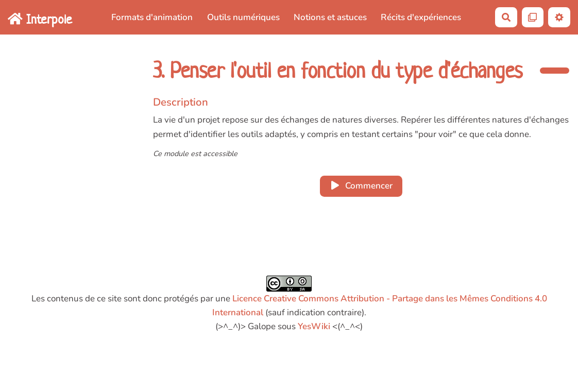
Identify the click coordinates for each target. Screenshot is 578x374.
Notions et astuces (330, 17)
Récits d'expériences (421, 17)
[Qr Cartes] (533, 17)
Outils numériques (243, 17)
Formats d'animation (152, 17)
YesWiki (314, 326)
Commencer (361, 186)
